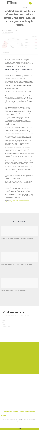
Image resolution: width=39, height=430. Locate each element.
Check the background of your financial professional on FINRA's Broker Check (16, 413)
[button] (30, 3)
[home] (12, 3)
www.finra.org (4, 415)
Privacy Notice (23, 411)
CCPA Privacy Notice (31, 411)
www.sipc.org (4, 417)
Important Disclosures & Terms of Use (11, 411)
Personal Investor (15, 7)
